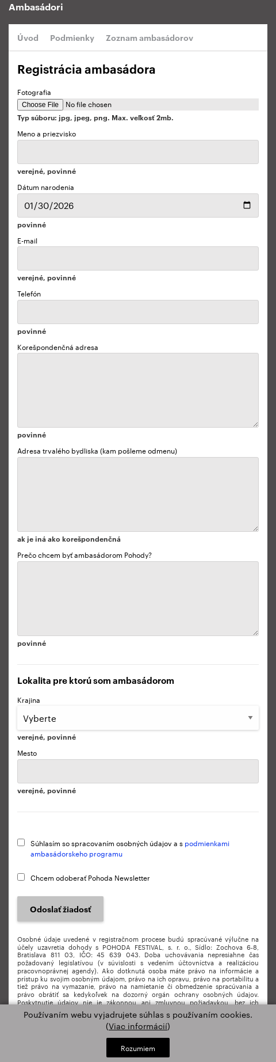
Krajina (138, 717)
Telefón (138, 311)
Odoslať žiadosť (60, 908)
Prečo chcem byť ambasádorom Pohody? (138, 598)
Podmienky (72, 37)
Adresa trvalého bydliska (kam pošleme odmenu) (138, 494)
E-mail (138, 258)
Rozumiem (138, 1047)
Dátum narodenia (138, 199)
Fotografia (138, 104)
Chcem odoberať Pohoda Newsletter (90, 877)
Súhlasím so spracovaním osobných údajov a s (129, 848)
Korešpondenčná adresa (138, 390)
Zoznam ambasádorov (149, 37)
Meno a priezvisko (138, 151)
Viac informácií (138, 1025)
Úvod (28, 37)
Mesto (138, 770)
